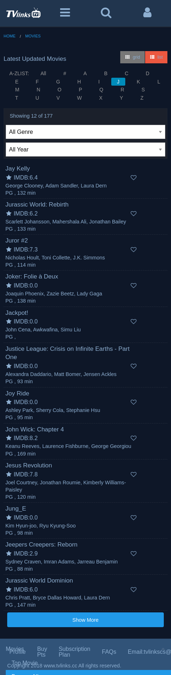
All (43, 73)
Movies (33, 36)
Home (9, 36)
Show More (85, 620)
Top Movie (25, 663)
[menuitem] (88, 663)
